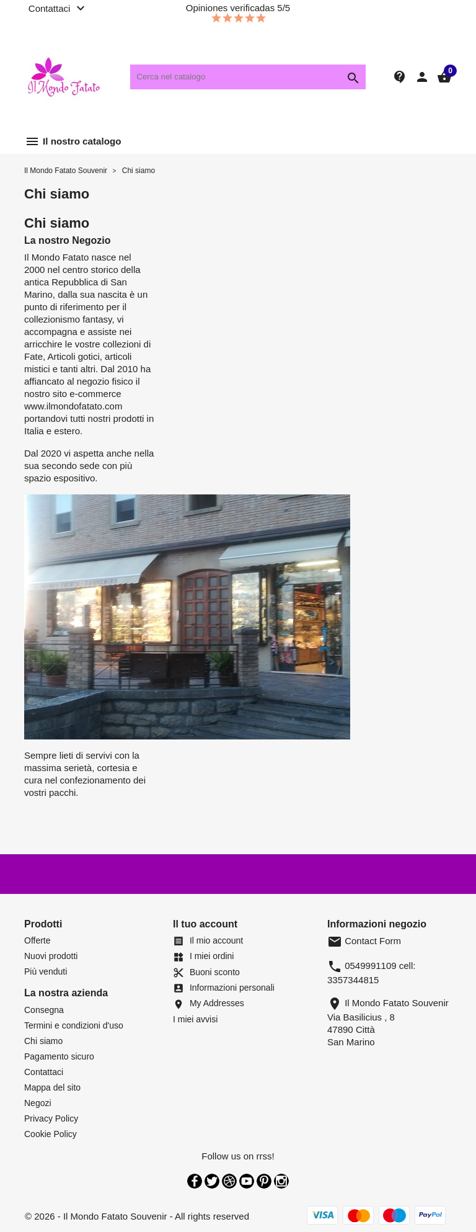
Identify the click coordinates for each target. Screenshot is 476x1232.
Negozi (37, 1103)
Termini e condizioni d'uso (73, 1025)
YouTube (246, 1181)
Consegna (44, 1010)
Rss (229, 1181)
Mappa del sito (52, 1087)
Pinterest (264, 1181)
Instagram (281, 1181)
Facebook (194, 1181)
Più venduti (45, 971)
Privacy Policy (51, 1118)
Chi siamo (43, 1041)
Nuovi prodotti (50, 956)
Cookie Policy (50, 1134)
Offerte (37, 940)
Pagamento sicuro (59, 1056)
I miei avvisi (195, 1019)
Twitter (212, 1181)
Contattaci (43, 1072)
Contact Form (364, 940)
